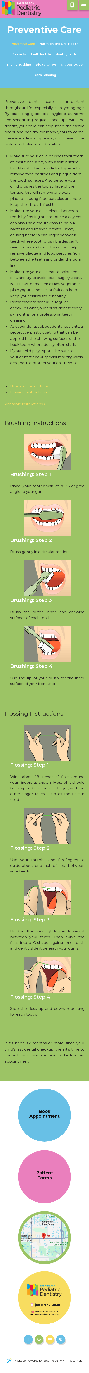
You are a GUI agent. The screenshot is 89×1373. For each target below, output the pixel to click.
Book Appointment (44, 1114)
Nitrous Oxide (72, 64)
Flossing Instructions (28, 392)
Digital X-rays (46, 64)
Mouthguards (65, 54)
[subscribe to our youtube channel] (50, 1339)
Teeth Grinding (44, 75)
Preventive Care (23, 43)
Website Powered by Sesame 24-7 (35, 1360)
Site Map (76, 1360)
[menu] (84, 5)
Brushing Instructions (29, 386)
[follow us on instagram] (60, 1339)
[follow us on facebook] (28, 1339)
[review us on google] (39, 1339)
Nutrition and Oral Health (59, 43)
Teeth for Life (40, 54)
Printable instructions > (25, 404)
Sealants (19, 54)
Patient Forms (44, 1175)
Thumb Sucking (18, 64)
